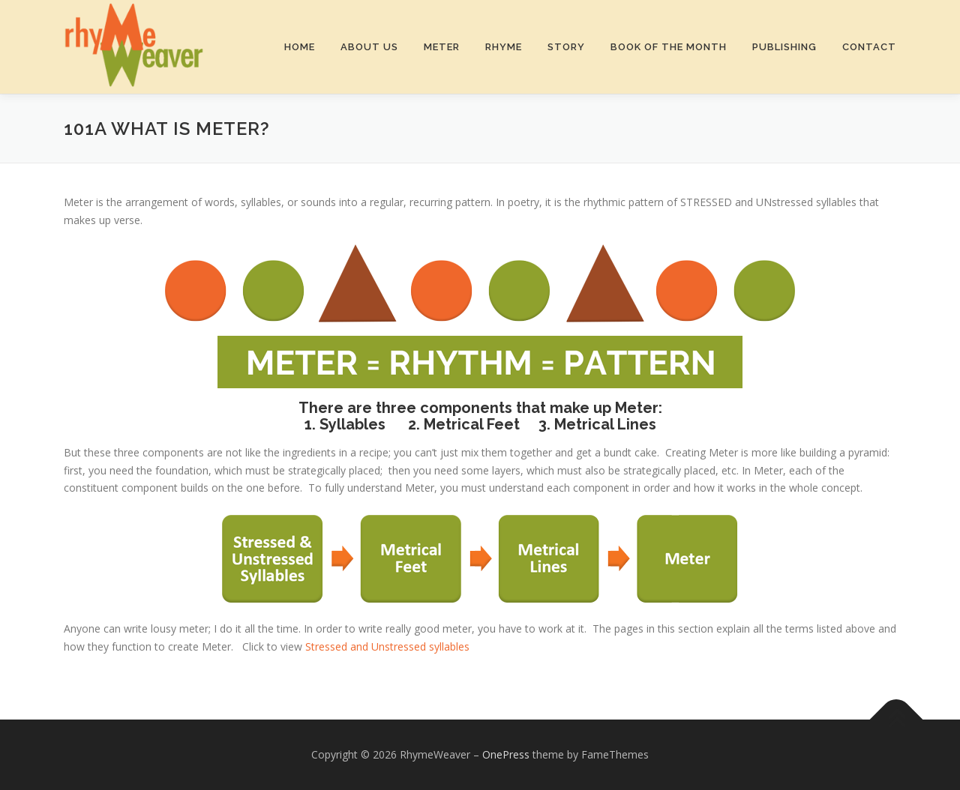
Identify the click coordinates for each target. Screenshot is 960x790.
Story (566, 46)
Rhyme (503, 46)
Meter (442, 46)
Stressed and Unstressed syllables (386, 646)
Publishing (784, 46)
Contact (869, 46)
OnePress (506, 754)
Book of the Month (668, 46)
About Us (369, 46)
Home (299, 46)
